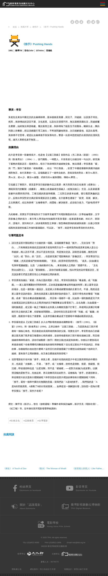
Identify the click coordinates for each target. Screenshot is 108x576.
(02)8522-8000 (33, 542)
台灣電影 (43, 420)
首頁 (15, 27)
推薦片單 (25, 27)
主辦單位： (67, 554)
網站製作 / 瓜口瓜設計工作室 (43, 569)
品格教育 (29, 420)
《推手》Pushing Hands (53, 27)
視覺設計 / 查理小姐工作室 (76, 569)
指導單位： (30, 554)
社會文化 (15, 420)
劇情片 (35, 27)
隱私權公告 (17, 569)
